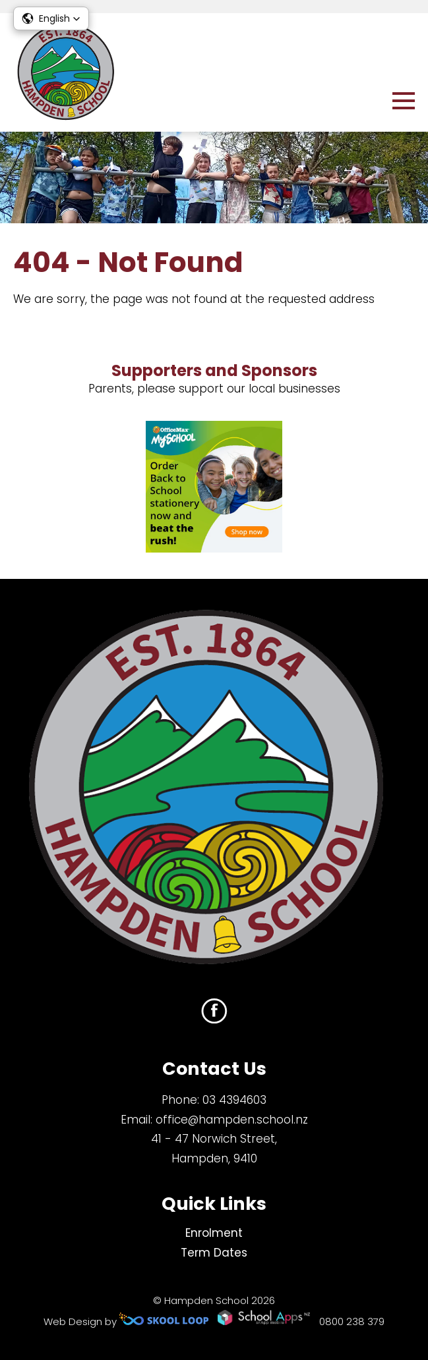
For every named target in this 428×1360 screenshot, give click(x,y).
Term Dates (214, 1253)
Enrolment (214, 1233)
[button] (51, 18)
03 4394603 (234, 1100)
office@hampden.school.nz (232, 1120)
